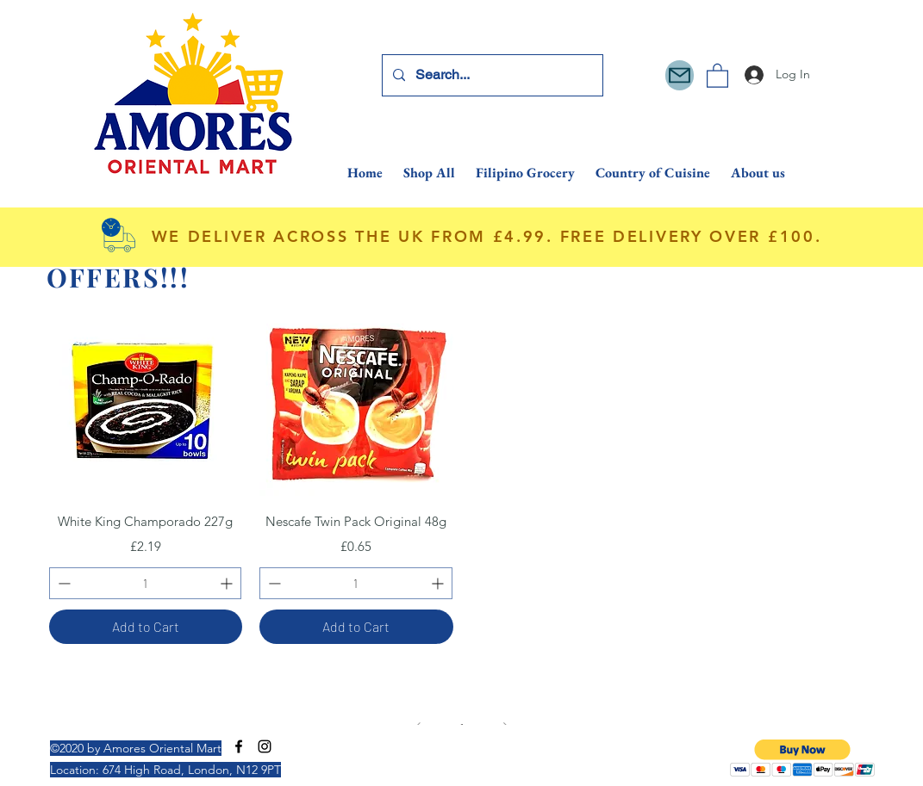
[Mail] (679, 75)
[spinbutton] (145, 583)
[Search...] (490, 75)
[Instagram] (264, 746)
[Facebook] (238, 746)
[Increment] (228, 583)
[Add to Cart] (146, 627)
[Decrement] (62, 583)
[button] (717, 75)
